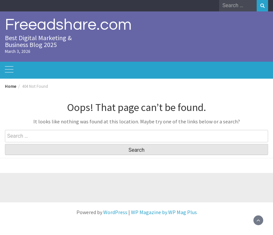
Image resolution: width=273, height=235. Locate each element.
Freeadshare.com (68, 25)
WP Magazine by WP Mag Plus (164, 212)
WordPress (115, 212)
